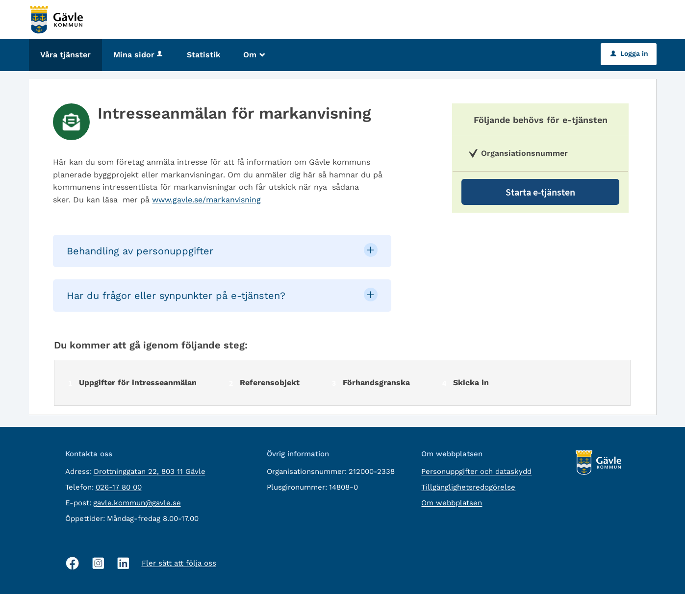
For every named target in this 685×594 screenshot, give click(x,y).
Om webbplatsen (451, 502)
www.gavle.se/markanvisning (206, 199)
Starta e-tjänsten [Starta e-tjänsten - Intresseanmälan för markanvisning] (540, 192)
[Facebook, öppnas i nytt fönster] (72, 563)
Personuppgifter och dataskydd (476, 471)
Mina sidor (138, 54)
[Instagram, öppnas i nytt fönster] (98, 563)
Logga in (629, 53)
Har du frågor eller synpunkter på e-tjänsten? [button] (176, 295)
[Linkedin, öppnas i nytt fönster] (123, 563)
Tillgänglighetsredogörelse (468, 487)
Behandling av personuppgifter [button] (140, 251)
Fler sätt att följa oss (179, 563)
